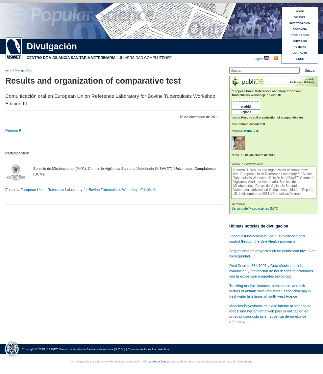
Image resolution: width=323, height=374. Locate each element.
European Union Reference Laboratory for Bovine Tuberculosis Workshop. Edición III (88, 190)
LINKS (300, 58)
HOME (300, 11)
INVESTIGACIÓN (299, 23)
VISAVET (300, 17)
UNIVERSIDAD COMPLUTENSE (145, 58)
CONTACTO (299, 52)
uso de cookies (156, 361)
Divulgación (22, 70)
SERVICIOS (300, 41)
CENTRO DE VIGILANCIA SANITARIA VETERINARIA (71, 58)
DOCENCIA (300, 29)
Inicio (8, 70)
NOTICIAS (299, 46)
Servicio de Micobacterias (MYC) (256, 208)
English (259, 59)
